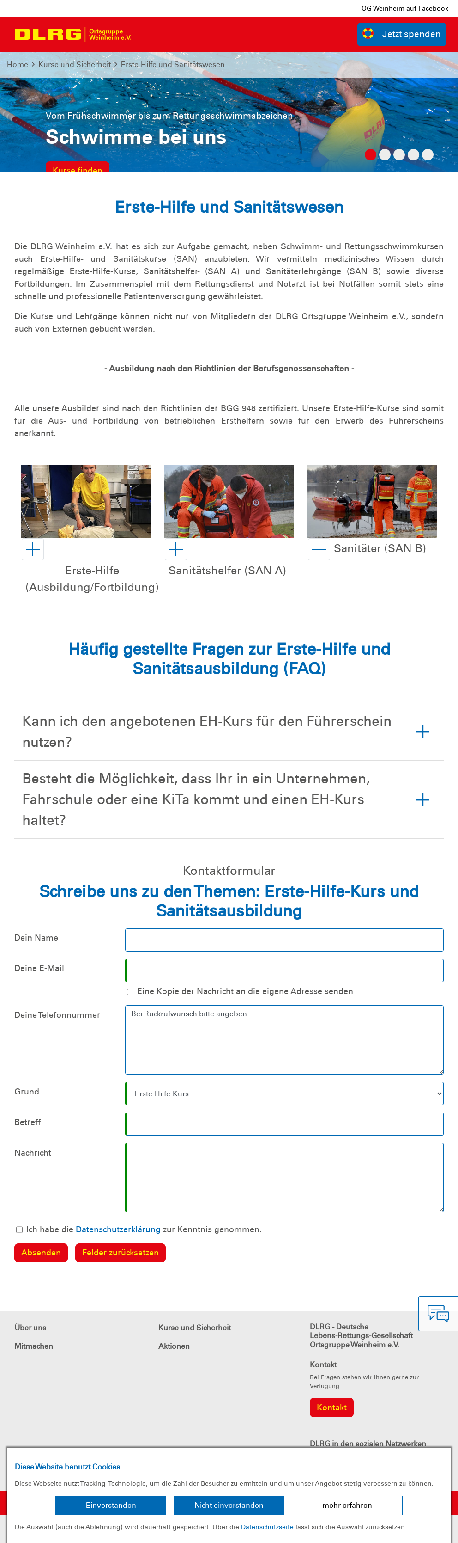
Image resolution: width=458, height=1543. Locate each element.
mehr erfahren (347, 1505)
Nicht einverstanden (229, 1505)
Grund (26, 1092)
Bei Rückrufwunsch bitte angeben (284, 1040)
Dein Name (36, 938)
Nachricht (32, 1153)
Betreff (27, 1122)
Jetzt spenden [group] (401, 33)
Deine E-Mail (39, 968)
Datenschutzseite (267, 1527)
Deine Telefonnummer (57, 1015)
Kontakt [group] (332, 1407)
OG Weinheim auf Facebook (405, 8)
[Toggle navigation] (146, 34)
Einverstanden (111, 1505)
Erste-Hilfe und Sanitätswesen (173, 64)
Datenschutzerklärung (118, 1229)
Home (17, 64)
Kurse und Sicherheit (74, 64)
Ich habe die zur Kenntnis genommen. (144, 1229)
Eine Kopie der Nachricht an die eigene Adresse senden (245, 991)
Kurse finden (77, 171)
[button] (90, 570)
